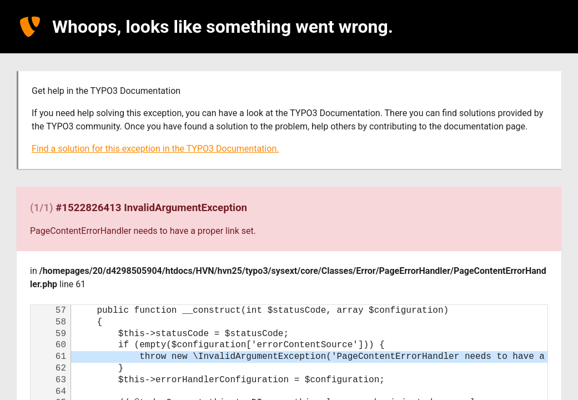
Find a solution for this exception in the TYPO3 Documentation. (155, 148)
